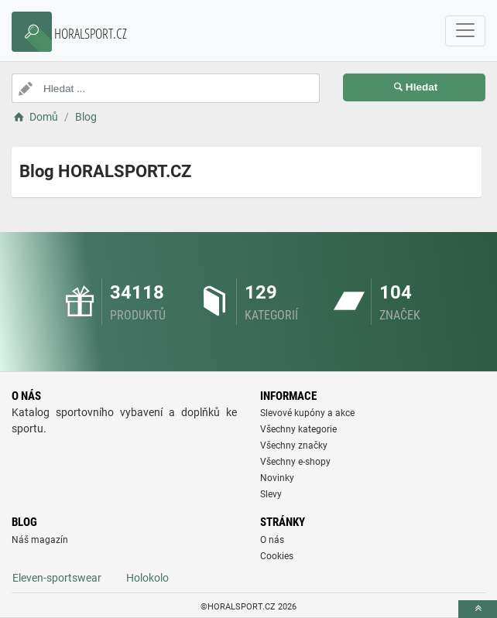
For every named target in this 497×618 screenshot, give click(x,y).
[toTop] (477, 609)
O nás (272, 539)
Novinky (277, 478)
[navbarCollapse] (465, 30)
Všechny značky (293, 445)
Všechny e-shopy (295, 461)
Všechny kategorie (298, 429)
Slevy (271, 494)
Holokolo (147, 578)
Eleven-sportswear (56, 578)
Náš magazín (40, 539)
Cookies (276, 556)
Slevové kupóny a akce (307, 413)
